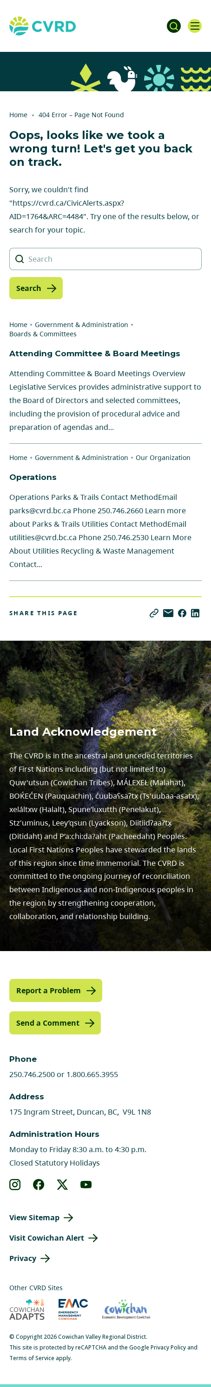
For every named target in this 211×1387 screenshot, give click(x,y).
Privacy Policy (168, 1347)
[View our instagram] (15, 1184)
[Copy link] (154, 613)
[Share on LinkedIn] (195, 613)
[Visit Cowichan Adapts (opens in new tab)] (27, 1309)
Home (18, 114)
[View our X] (62, 1184)
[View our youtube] (86, 1184)
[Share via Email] (168, 613)
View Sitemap (34, 1217)
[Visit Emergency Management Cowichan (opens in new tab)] (73, 1309)
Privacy (22, 1258)
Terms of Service (31, 1358)
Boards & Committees (43, 333)
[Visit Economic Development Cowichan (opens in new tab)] (126, 1309)
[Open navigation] (195, 26)
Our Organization (163, 457)
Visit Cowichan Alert (46, 1238)
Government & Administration (81, 324)
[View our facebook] (39, 1184)
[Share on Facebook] (182, 613)
